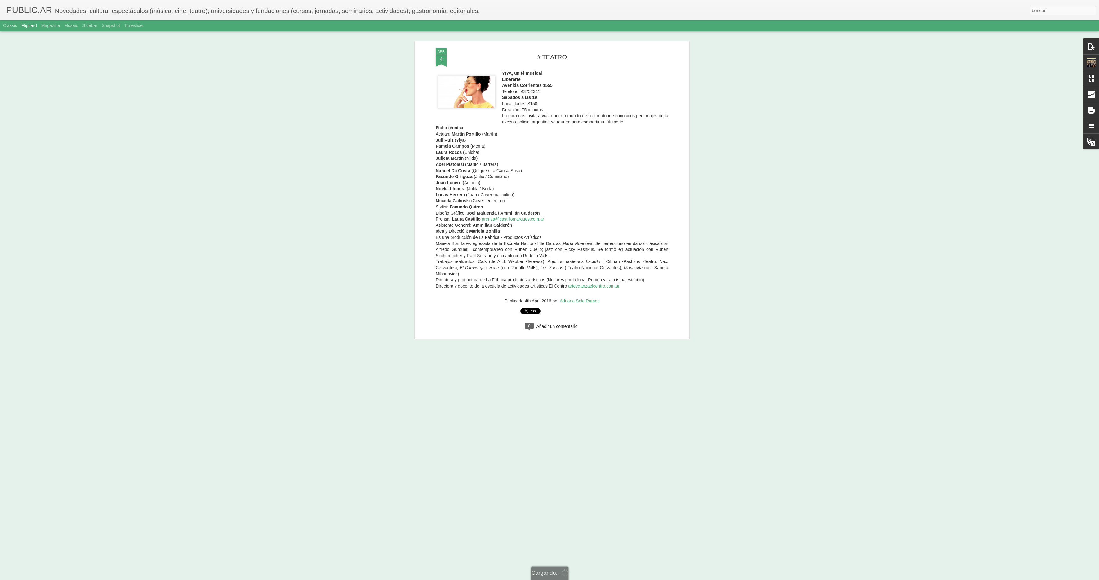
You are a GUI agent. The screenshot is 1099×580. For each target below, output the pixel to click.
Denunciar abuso (594, 576)
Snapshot (111, 25)
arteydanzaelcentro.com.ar (594, 102)
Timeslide (133, 25)
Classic (10, 25)
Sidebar (89, 25)
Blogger (573, 576)
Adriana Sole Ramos (579, 117)
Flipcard (29, 25)
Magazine (50, 25)
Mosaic (71, 25)
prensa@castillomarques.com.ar (513, 35)
